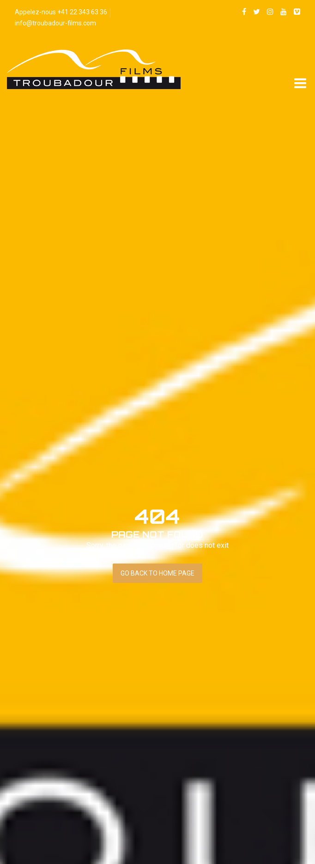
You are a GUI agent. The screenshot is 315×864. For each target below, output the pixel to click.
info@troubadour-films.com (55, 23)
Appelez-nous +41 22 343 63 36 (61, 12)
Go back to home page (157, 573)
